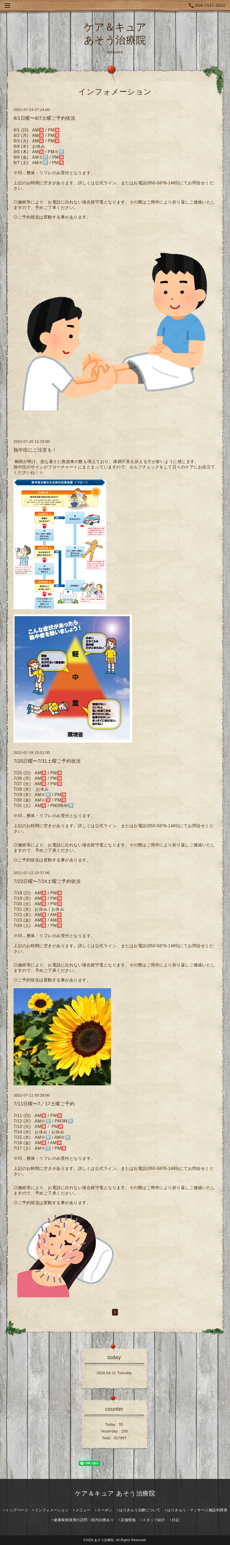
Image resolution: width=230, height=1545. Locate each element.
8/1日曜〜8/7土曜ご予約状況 (44, 118)
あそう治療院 (104, 1540)
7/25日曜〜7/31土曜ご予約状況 (47, 761)
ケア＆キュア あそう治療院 (115, 1493)
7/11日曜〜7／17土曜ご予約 (44, 1103)
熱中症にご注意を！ (35, 450)
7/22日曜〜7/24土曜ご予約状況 (47, 881)
